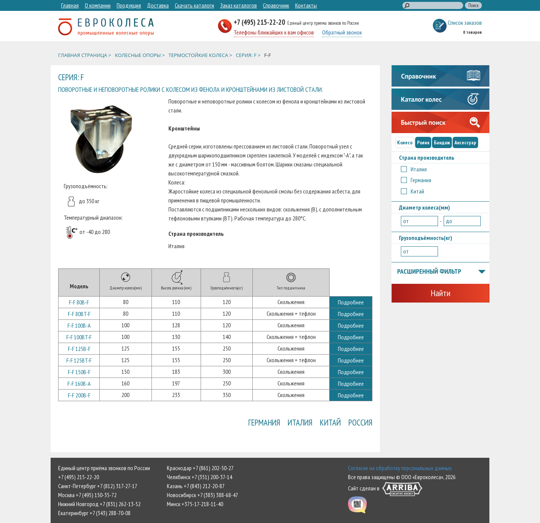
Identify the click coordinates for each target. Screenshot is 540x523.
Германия (264, 422)
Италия (300, 422)
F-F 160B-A (79, 383)
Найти (440, 293)
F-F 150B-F (79, 372)
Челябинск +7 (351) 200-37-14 (199, 477)
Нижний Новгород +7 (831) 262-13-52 (99, 504)
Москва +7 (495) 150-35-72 (87, 495)
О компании (98, 5)
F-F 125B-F (79, 348)
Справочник (276, 5)
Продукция (129, 5)
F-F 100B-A (79, 325)
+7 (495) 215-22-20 (260, 22)
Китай (330, 422)
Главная (70, 5)
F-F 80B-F (79, 302)
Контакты (306, 5)
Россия (360, 422)
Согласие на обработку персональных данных (400, 468)
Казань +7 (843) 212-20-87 (196, 486)
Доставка (158, 5)
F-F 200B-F (79, 395)
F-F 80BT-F (79, 314)
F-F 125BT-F (79, 360)
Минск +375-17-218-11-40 (195, 504)
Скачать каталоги (194, 5)
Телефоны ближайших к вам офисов (274, 32)
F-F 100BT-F (79, 337)
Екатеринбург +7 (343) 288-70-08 (94, 513)
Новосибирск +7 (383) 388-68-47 (202, 495)
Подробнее (351, 302)
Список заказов (465, 22)
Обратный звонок (342, 32)
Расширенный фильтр (441, 271)
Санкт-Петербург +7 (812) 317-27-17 (97, 486)
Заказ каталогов (238, 5)
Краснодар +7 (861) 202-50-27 (200, 468)
